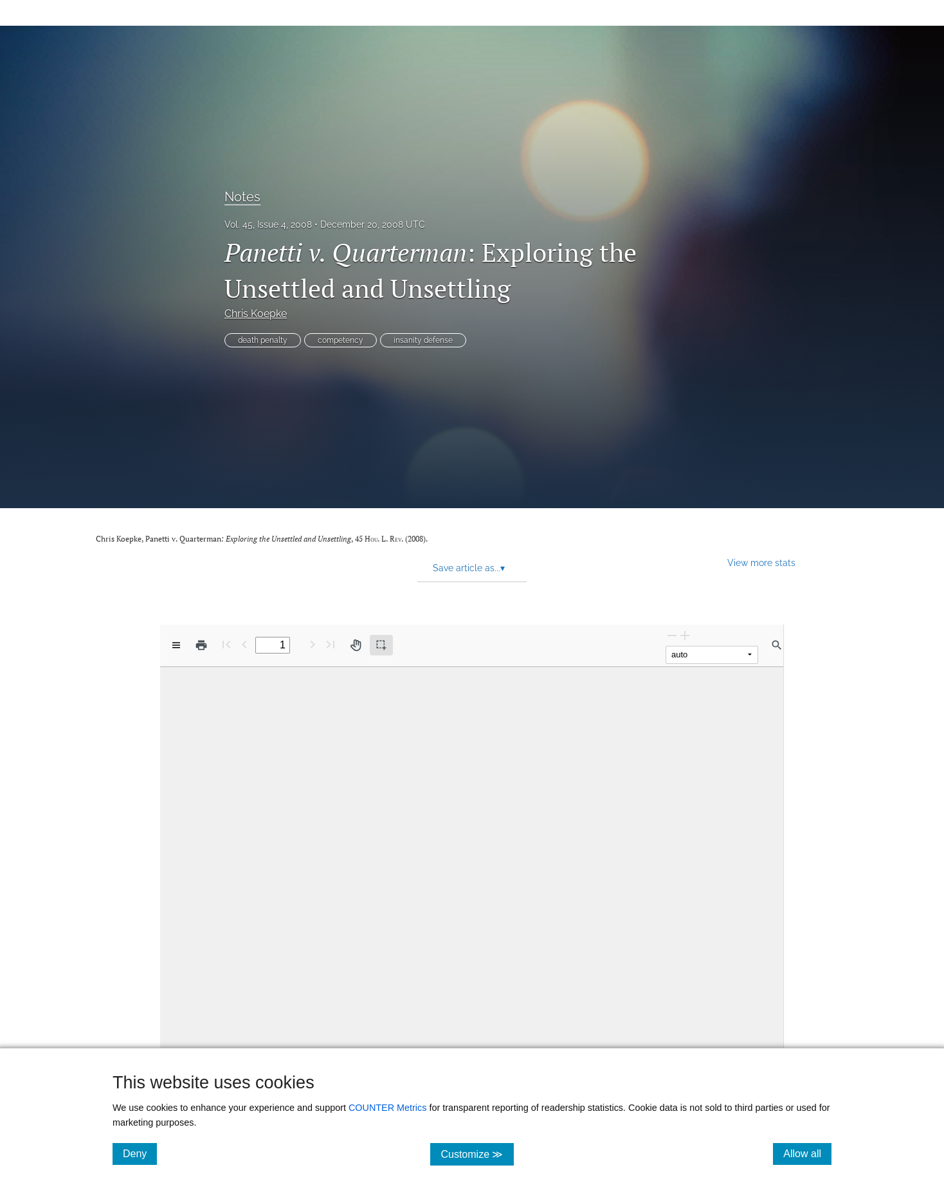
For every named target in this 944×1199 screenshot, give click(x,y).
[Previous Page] (244, 644)
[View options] (176, 645)
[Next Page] (312, 644)
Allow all (807, 1153)
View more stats (761, 562)
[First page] (226, 644)
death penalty (262, 340)
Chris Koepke (255, 313)
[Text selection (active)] (381, 645)
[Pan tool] (355, 645)
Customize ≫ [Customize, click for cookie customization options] (476, 1154)
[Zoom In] (685, 635)
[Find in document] (776, 645)
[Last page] (330, 644)
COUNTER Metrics (388, 1108)
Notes (242, 197)
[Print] (201, 645)
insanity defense (423, 340)
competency (340, 340)
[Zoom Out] (672, 635)
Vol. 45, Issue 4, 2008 (268, 224)
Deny (140, 1153)
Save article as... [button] (469, 568)
